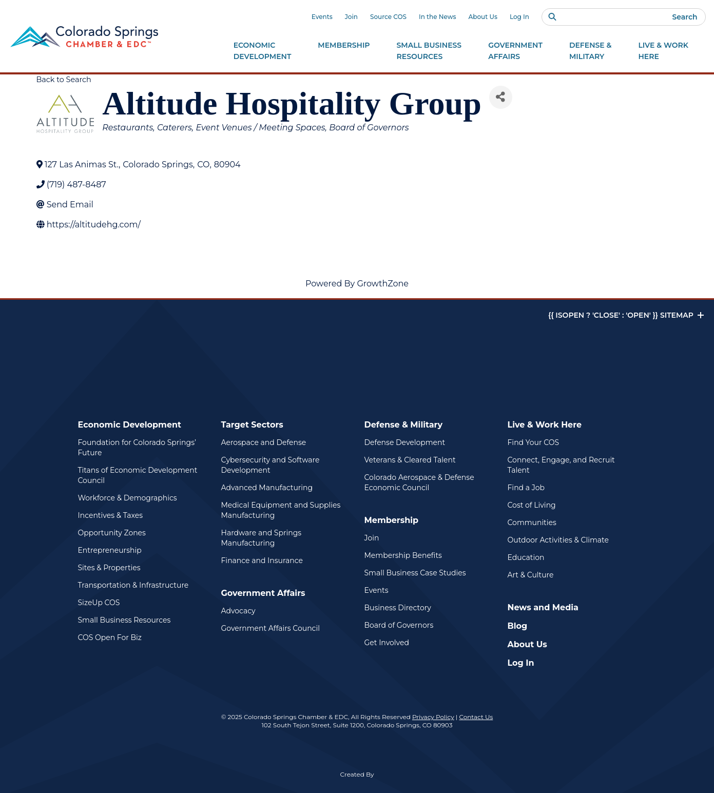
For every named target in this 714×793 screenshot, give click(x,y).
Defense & (590, 51)
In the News (437, 17)
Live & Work (663, 51)
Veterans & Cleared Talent (410, 460)
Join (351, 17)
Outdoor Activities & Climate (558, 540)
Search (684, 17)
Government (515, 51)
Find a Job (526, 487)
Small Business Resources (124, 620)
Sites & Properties (109, 567)
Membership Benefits (403, 555)
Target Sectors (252, 425)
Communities (532, 522)
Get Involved (386, 642)
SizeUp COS (99, 602)
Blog (518, 626)
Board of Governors (399, 625)
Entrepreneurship (110, 550)
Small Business (429, 51)
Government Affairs (263, 593)
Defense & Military (403, 425)
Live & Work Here (545, 425)
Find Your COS (533, 442)
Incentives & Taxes (110, 515)
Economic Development (130, 425)
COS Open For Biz (110, 637)
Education (526, 557)
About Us (483, 17)
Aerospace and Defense (263, 442)
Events (322, 17)
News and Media (543, 607)
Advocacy (238, 610)
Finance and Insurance (262, 560)
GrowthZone (383, 283)
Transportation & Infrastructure (133, 585)
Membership (391, 520)
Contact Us (476, 717)
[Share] (500, 97)
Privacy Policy (433, 717)
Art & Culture (531, 574)
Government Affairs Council (270, 628)
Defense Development (405, 442)
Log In (519, 17)
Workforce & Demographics (127, 497)
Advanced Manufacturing (267, 487)
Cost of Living (532, 505)
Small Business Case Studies (415, 572)
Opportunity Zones (112, 532)
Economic (263, 51)
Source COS (388, 17)
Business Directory (397, 607)
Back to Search (63, 79)
